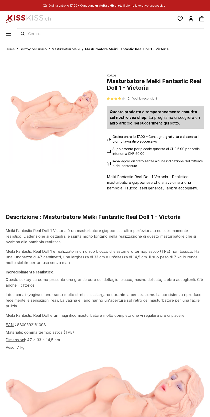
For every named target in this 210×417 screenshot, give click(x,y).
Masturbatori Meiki (66, 49)
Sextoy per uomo (33, 49)
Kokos (112, 75)
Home (10, 49)
